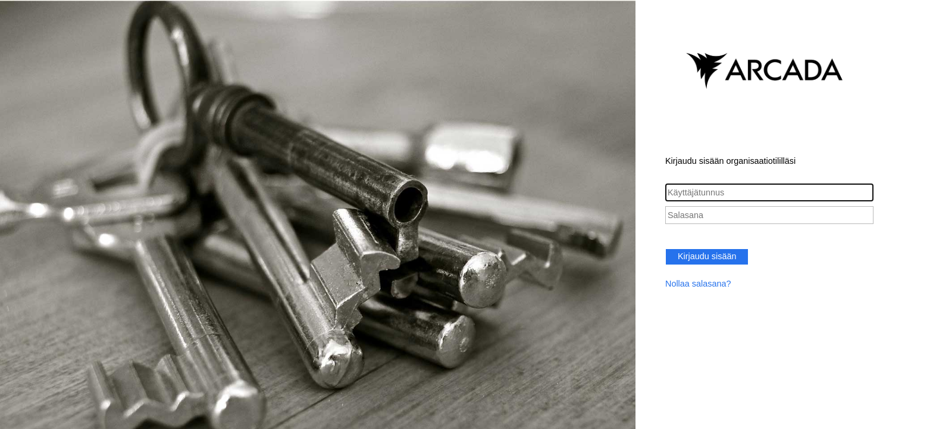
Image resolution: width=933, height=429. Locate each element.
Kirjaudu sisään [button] (707, 256)
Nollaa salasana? (698, 283)
